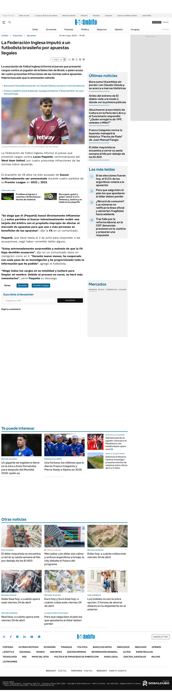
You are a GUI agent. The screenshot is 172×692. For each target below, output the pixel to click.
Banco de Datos (102, 647)
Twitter (4, 637)
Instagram (17, 636)
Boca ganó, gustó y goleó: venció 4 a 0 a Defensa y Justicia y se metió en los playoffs (70, 198)
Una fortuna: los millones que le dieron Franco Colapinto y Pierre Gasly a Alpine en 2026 (64, 466)
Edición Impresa (76, 652)
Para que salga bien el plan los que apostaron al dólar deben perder (110, 193)
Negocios (102, 29)
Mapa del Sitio (40, 656)
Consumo (108, 16)
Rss (24, 656)
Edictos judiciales (135, 656)
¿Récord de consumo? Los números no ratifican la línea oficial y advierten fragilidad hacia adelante (110, 208)
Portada (8, 647)
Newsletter (165, 29)
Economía (51, 29)
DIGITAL (56, 670)
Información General (105, 652)
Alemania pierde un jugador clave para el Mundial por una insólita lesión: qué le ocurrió (115, 443)
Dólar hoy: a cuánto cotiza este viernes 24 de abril (106, 555)
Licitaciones (10, 661)
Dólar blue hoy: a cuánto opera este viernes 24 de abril (20, 600)
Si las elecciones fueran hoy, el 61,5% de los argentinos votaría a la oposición (111, 180)
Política (85, 29)
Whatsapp (39, 636)
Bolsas (101, 289)
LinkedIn (24, 636)
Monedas (93, 289)
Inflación (84, 16)
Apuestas (31, 36)
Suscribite (70, 300)
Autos (127, 652)
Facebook (10, 637)
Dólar (35, 29)
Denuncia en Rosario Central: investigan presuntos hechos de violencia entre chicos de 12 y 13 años (116, 462)
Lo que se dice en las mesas (46, 16)
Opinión (119, 29)
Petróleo (96, 16)
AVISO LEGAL (111, 656)
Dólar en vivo (24, 16)
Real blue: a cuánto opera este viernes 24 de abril (20, 618)
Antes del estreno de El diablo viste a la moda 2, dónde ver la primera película (107, 99)
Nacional (25, 652)
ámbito (4, 36)
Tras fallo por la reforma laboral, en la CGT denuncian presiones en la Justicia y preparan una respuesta (111, 227)
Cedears (122, 289)
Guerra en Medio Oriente (127, 16)
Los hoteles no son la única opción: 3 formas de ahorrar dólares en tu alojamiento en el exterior (106, 604)
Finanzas (68, 29)
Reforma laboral (68, 16)
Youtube (31, 637)
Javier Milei (146, 16)
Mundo (40, 652)
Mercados (123, 647)
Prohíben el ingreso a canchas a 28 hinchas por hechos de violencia (28, 197)
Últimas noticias (28, 647)
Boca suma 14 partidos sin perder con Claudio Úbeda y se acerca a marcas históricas (44, 85)
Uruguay (135, 29)
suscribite (157, 22)
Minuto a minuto (54, 550)
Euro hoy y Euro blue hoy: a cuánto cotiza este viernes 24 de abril (62, 602)
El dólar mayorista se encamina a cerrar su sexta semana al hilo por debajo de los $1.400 (107, 152)
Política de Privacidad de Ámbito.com (76, 656)
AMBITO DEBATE (111, 670)
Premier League (41, 285)
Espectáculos (144, 652)
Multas (155, 656)
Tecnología (10, 656)
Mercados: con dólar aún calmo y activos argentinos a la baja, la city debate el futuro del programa (64, 559)
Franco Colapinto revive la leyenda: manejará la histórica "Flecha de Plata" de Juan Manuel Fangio (106, 135)
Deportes (17, 36)
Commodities (111, 289)
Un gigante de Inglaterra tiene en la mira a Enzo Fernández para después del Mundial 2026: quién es (20, 468)
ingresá (166, 22)
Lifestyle (8, 652)
